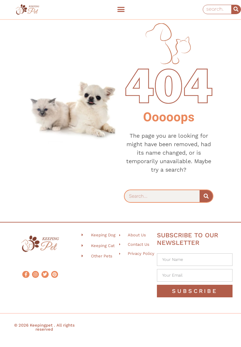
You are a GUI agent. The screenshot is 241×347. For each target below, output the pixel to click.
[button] (121, 9)
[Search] (236, 9)
